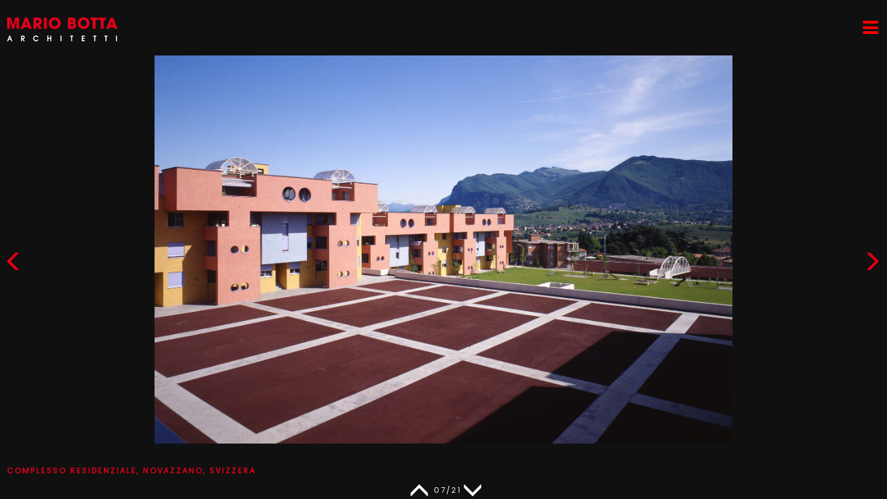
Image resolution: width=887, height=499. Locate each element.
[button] (872, 264)
